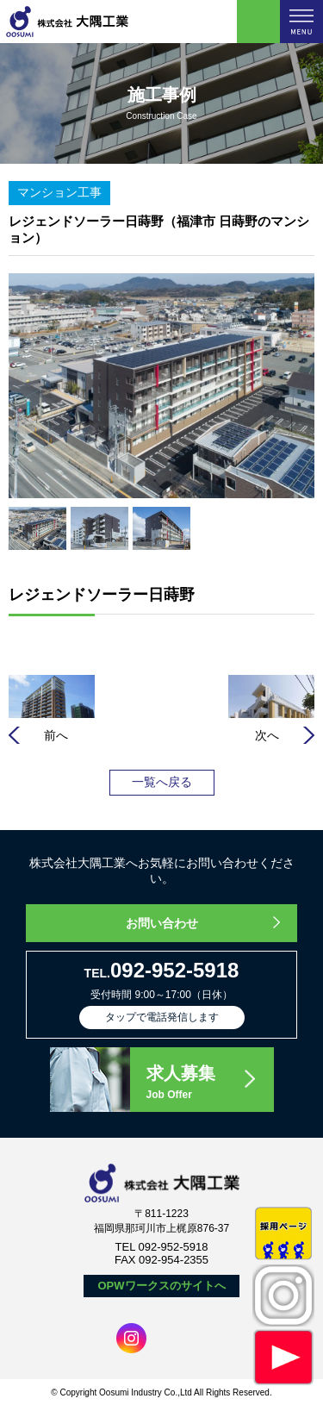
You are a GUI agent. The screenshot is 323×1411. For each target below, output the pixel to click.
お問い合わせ (162, 923)
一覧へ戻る (162, 782)
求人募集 (209, 1083)
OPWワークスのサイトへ (161, 1285)
